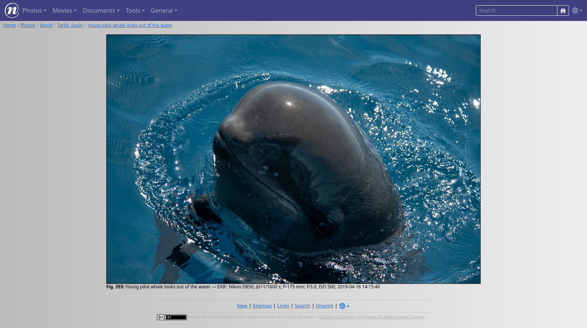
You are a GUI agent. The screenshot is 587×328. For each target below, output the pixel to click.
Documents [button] (99, 10)
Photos (28, 25)
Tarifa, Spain (70, 25)
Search (302, 305)
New (242, 305)
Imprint (325, 305)
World (46, 25)
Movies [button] (62, 10)
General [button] (162, 10)
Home (9, 25)
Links (283, 305)
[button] (576, 11)
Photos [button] (32, 10)
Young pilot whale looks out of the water (130, 25)
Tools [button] (133, 10)
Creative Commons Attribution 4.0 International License (371, 316)
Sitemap (262, 305)
